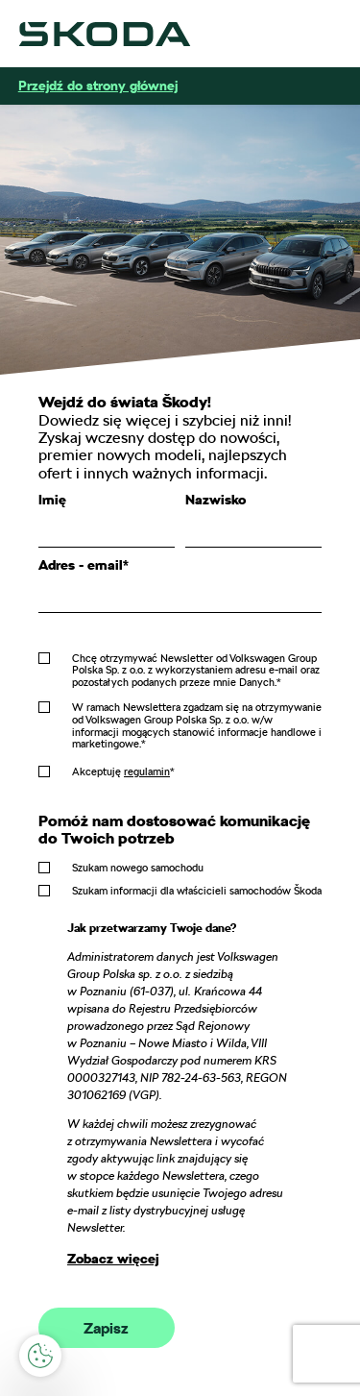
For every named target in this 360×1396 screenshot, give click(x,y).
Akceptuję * (123, 771)
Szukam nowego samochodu (138, 867)
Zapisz (106, 1328)
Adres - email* (83, 565)
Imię (52, 499)
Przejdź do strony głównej (98, 85)
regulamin (147, 771)
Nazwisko (215, 499)
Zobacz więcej (113, 1258)
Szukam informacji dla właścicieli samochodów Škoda (197, 890)
